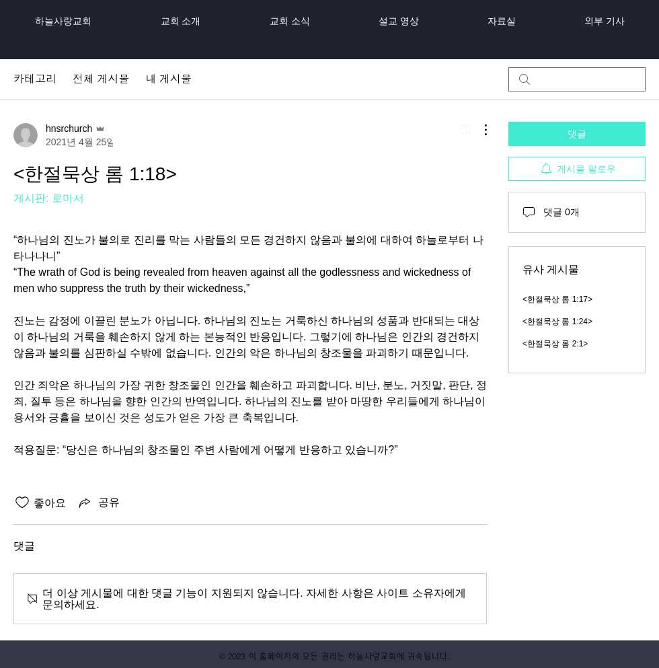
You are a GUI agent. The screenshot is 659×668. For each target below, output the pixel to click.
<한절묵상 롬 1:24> (557, 321)
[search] (577, 79)
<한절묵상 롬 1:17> (557, 299)
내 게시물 (168, 79)
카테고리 (34, 79)
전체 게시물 (101, 79)
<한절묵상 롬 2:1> (555, 343)
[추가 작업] (479, 130)
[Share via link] (98, 502)
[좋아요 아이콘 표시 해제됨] (22, 502)
